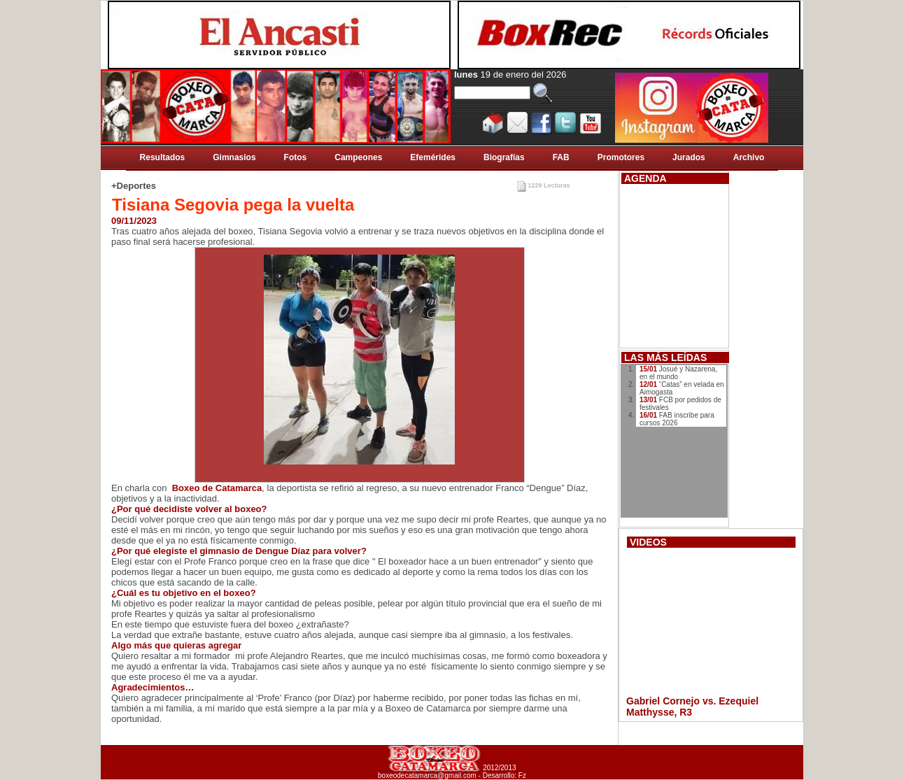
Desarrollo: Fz (504, 775)
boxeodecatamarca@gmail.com (427, 775)
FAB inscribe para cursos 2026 (677, 419)
